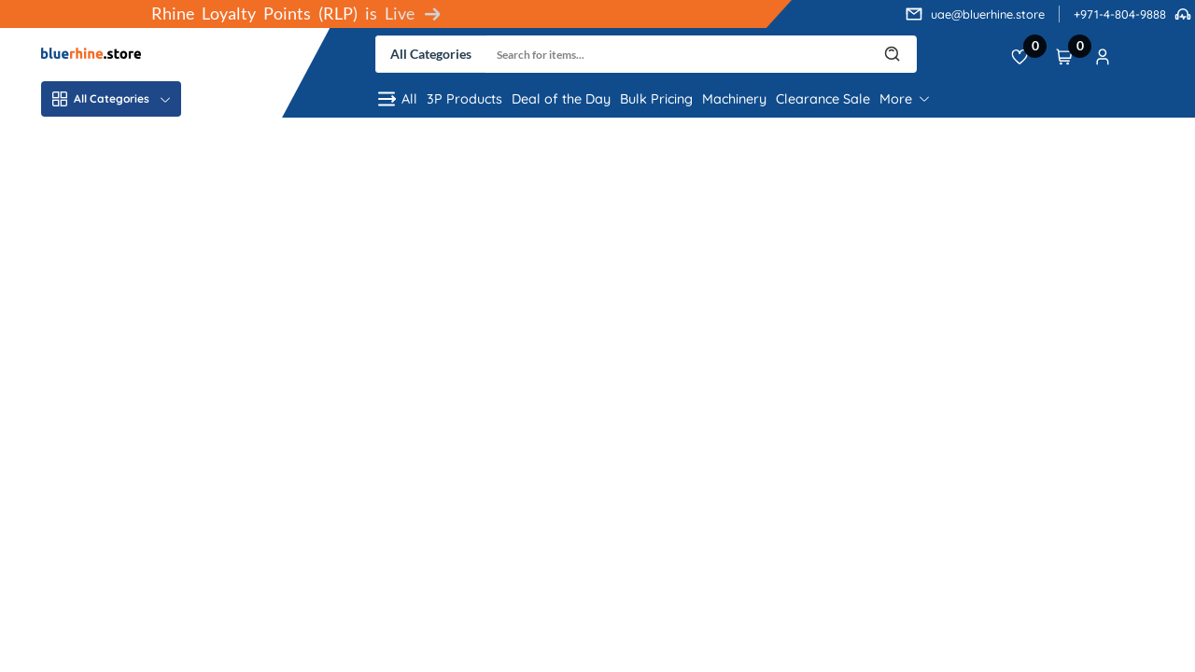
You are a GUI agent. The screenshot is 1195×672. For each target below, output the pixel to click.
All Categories (111, 98)
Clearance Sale (823, 99)
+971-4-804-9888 (1120, 14)
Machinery (734, 99)
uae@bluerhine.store (988, 14)
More (904, 99)
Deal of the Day (561, 99)
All (396, 99)
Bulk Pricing (656, 99)
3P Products (464, 99)
